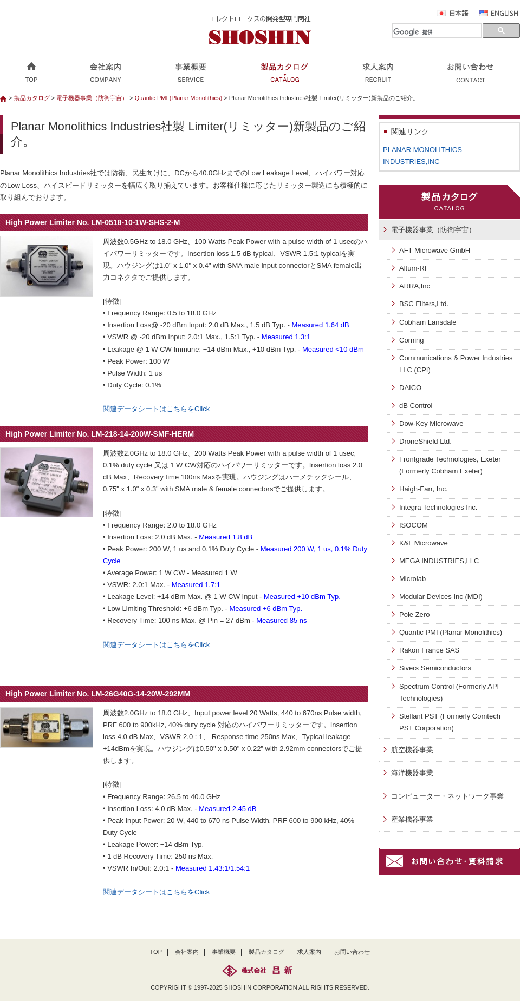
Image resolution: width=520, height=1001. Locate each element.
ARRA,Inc (414, 286)
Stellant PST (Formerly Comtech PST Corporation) (449, 722)
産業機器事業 (412, 819)
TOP (156, 952)
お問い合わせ (352, 952)
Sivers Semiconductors (435, 668)
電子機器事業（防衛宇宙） (92, 98)
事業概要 (224, 952)
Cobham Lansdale (428, 322)
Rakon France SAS (429, 650)
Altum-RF (414, 268)
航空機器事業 (412, 750)
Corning (411, 340)
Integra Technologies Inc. (438, 507)
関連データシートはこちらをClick (156, 409)
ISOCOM (413, 525)
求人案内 (309, 952)
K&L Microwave (423, 543)
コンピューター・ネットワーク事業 (447, 796)
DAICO (410, 388)
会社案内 (187, 952)
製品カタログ (32, 98)
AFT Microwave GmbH (434, 250)
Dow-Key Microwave (431, 423)
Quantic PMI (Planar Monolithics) (179, 98)
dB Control (415, 405)
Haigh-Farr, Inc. (423, 489)
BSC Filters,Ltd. (423, 304)
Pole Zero (414, 614)
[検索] (436, 32)
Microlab (412, 579)
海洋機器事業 (412, 773)
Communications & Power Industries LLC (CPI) (456, 364)
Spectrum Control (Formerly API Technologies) (449, 692)
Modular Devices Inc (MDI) (441, 596)
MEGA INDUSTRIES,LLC (439, 561)
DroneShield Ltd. (425, 441)
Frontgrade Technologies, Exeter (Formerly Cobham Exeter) (450, 465)
